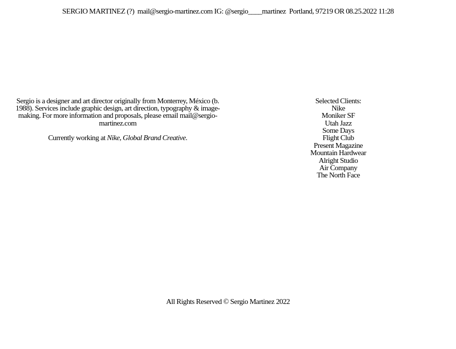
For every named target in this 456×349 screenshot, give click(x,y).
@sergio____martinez (255, 11)
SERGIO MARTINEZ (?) (98, 11)
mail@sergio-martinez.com (174, 11)
